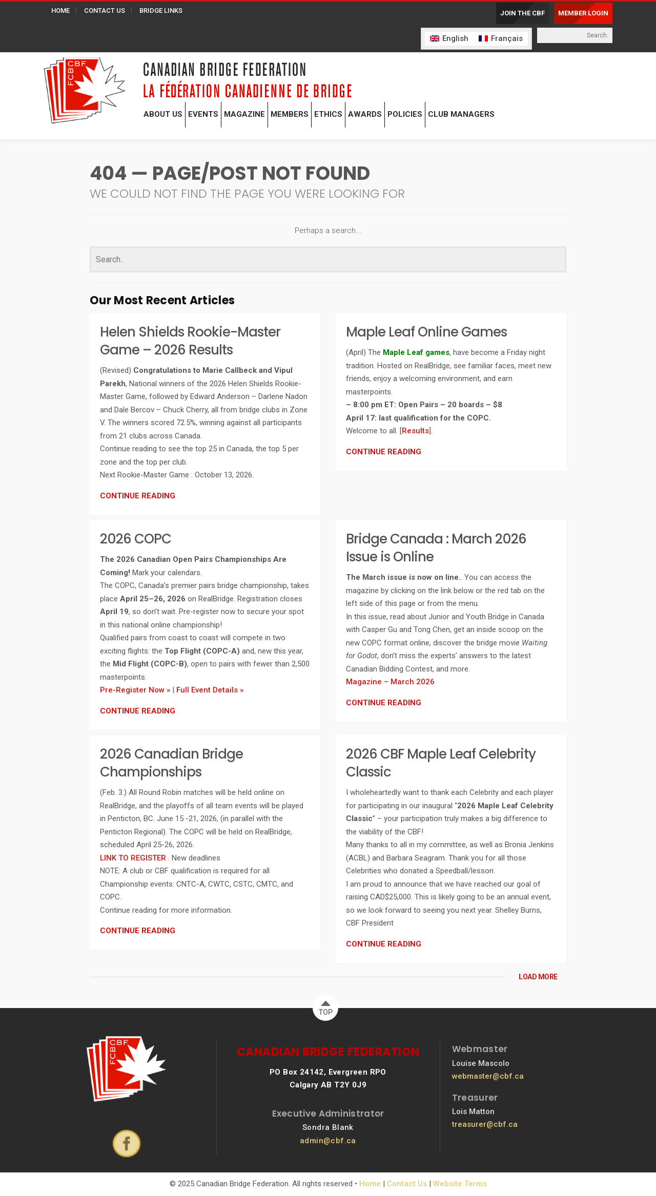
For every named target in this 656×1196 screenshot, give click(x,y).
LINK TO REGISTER (134, 858)
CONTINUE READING (137, 495)
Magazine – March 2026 (390, 681)
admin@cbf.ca (328, 1140)
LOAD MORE (538, 977)
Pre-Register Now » (135, 690)
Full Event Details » (209, 690)
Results (415, 430)
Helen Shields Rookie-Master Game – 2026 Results (190, 341)
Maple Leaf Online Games (426, 332)
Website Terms (460, 1183)
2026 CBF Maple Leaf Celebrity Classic (441, 763)
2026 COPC (135, 539)
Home (370, 1183)
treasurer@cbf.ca (485, 1124)
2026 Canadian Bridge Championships (171, 763)
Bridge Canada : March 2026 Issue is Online (436, 548)
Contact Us (407, 1183)
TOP (326, 1005)
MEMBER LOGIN (583, 13)
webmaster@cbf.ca (488, 1076)
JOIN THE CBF (522, 13)
